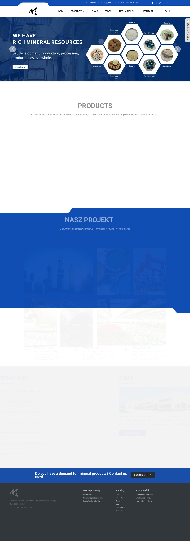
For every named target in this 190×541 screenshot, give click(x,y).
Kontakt (148, 11)
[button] (12, 49)
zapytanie (142, 474)
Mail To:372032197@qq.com (100, 3)
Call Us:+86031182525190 (127, 3)
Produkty (77, 11)
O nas (95, 11)
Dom (60, 11)
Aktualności (127, 11)
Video (108, 11)
